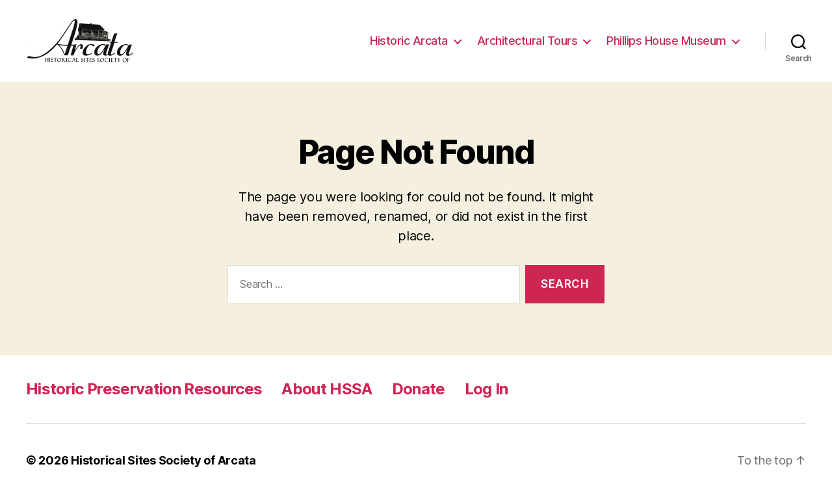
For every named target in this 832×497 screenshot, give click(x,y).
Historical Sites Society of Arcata (163, 460)
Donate (418, 388)
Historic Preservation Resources (144, 388)
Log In (486, 388)
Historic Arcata (409, 40)
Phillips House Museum (666, 40)
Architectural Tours (527, 40)
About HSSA (326, 388)
